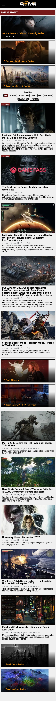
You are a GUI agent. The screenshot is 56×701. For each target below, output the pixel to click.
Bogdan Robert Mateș (30, 448)
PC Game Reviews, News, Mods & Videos (28, 3)
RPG (39, 95)
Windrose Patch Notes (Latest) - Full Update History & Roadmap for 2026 (27, 582)
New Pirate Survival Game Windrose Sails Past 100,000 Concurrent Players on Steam (28, 490)
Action (13, 95)
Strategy (34, 99)
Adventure (24, 95)
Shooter (48, 95)
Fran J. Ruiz (22, 141)
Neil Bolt (20, 192)
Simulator (23, 99)
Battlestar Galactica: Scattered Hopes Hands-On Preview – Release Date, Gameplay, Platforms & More (27, 238)
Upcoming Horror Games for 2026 (21, 537)
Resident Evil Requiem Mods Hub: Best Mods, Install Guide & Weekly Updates (27, 136)
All (5, 95)
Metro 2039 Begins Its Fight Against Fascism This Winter (27, 444)
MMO (33, 95)
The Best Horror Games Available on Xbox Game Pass (25, 188)
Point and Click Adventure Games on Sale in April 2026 (26, 628)
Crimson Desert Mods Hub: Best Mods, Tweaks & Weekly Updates (28, 344)
